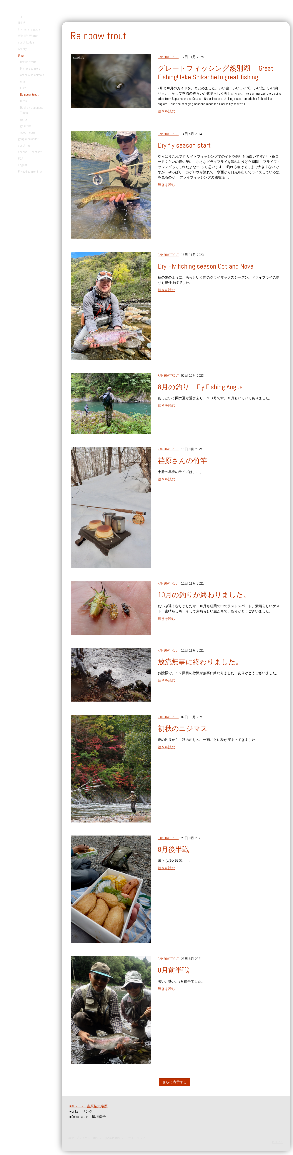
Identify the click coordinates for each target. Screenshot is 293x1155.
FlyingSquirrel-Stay (30, 171)
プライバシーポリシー (90, 1138)
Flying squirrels (30, 68)
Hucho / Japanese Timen (31, 110)
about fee (24, 145)
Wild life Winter (28, 35)
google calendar (28, 139)
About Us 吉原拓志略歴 (89, 1106)
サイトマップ (136, 1138)
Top (20, 16)
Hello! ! (22, 22)
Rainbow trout (29, 94)
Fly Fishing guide (29, 29)
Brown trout (28, 62)
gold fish (26, 126)
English (23, 165)
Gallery (22, 49)
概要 (71, 1138)
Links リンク (81, 1111)
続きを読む (166, 111)
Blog (21, 55)
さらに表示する (174, 1082)
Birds (23, 101)
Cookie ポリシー (116, 1138)
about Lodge (26, 42)
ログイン (277, 1142)
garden (24, 119)
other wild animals (32, 75)
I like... (24, 88)
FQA (20, 158)
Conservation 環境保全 (88, 1116)
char (23, 81)
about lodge (27, 132)
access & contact (30, 152)
